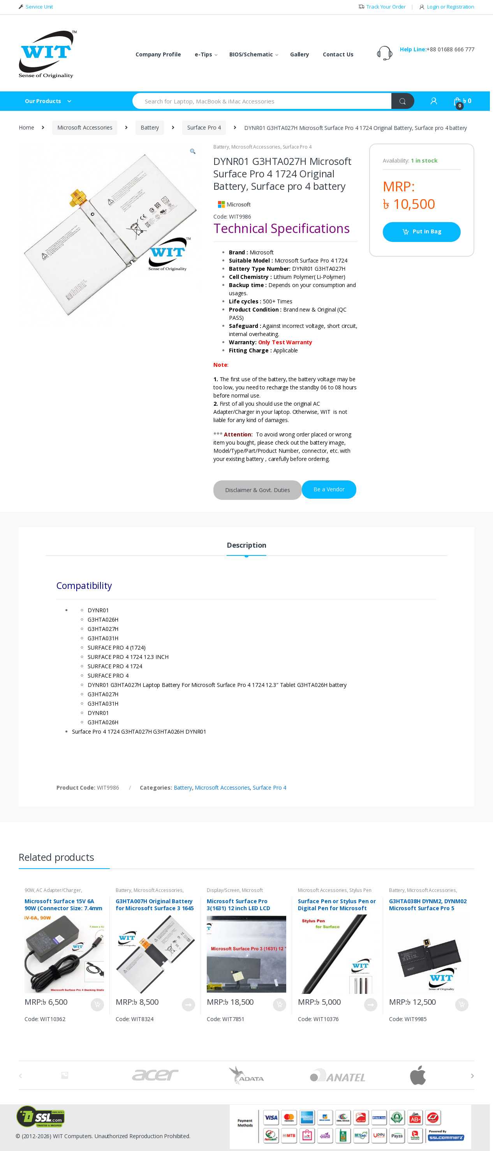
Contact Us (338, 54)
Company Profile (158, 54)
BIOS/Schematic (251, 54)
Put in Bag (427, 231)
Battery (150, 127)
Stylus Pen (360, 890)
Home (26, 127)
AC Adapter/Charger (58, 890)
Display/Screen (223, 890)
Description (246, 545)
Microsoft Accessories (84, 127)
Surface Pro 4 (204, 127)
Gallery (299, 54)
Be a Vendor (329, 489)
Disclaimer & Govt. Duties (257, 490)
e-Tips (203, 54)
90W (29, 890)
